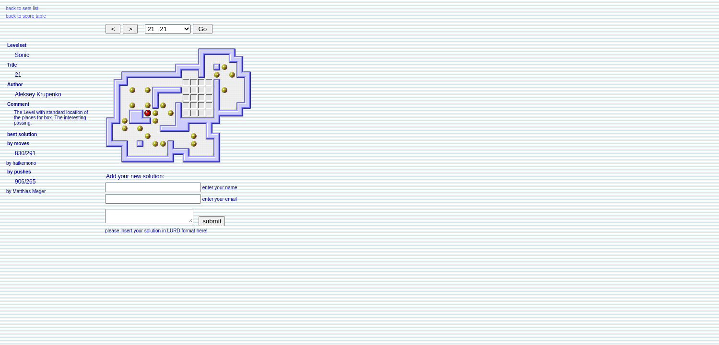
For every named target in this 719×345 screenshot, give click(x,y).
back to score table (26, 16)
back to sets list (22, 8)
